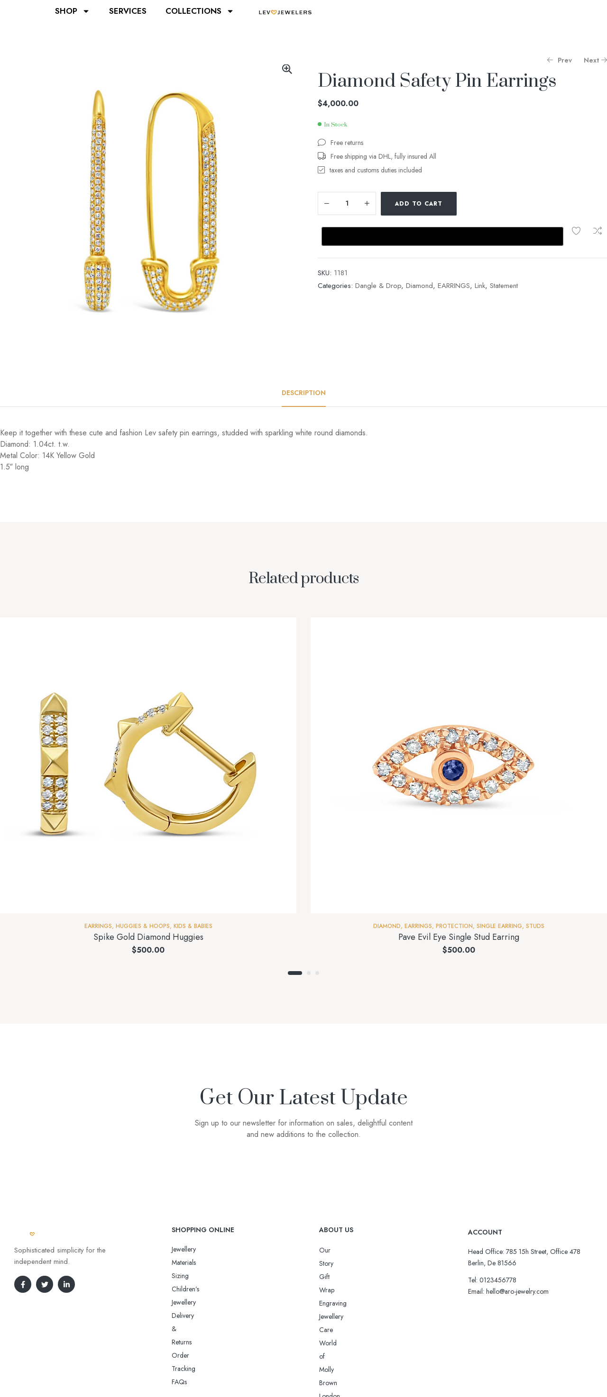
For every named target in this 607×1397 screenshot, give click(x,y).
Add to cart (418, 203)
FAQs (179, 1302)
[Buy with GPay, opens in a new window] (442, 236)
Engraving (333, 1276)
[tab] (304, 392)
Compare (597, 230)
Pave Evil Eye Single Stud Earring (458, 937)
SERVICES (128, 11)
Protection (454, 926)
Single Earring (499, 926)
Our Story (333, 1250)
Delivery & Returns (197, 1275)
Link (480, 285)
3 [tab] (317, 973)
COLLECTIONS (200, 11)
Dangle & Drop (378, 285)
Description (304, 392)
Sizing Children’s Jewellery (208, 1262)
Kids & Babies (193, 926)
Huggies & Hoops (143, 926)
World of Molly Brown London (361, 1303)
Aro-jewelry (299, 1372)
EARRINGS (454, 285)
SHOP (72, 11)
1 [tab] (295, 973)
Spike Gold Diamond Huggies (148, 937)
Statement (504, 285)
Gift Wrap (333, 1263)
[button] (287, 69)
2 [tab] (309, 973)
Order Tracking (193, 1289)
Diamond (419, 285)
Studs (535, 926)
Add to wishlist (576, 230)
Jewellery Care (339, 1290)
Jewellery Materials (197, 1249)
